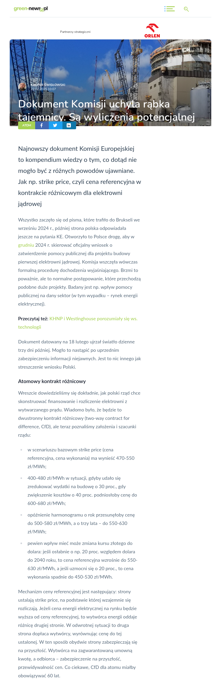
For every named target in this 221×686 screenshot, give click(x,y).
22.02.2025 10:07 (43, 89)
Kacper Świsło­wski (48, 85)
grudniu (26, 245)
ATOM (26, 125)
